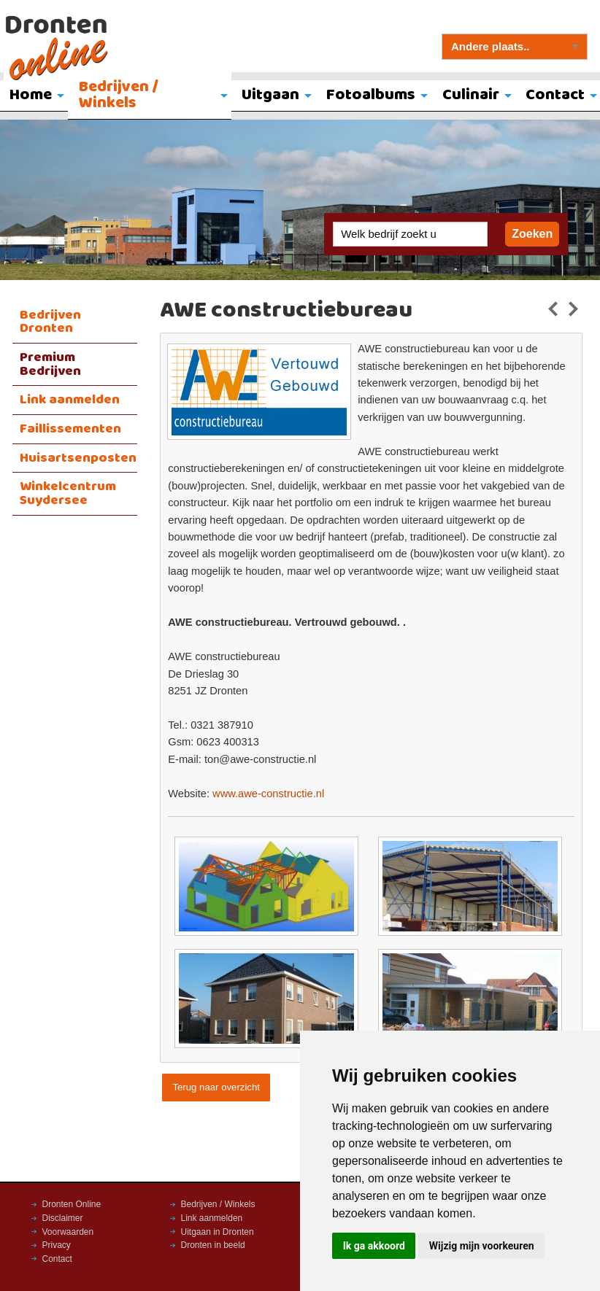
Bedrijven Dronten (50, 322)
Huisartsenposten (78, 458)
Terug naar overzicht (215, 1087)
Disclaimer (62, 1218)
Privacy (56, 1245)
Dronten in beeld (213, 1245)
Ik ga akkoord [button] (374, 1246)
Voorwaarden (68, 1232)
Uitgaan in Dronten (217, 1232)
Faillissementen (70, 429)
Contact (57, 1259)
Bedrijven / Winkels (118, 95)
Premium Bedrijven (50, 364)
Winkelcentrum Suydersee (68, 493)
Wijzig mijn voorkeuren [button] (481, 1246)
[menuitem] (149, 96)
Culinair (470, 95)
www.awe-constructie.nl (268, 793)
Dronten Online (71, 1204)
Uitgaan (270, 95)
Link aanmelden (70, 400)
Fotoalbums (370, 95)
